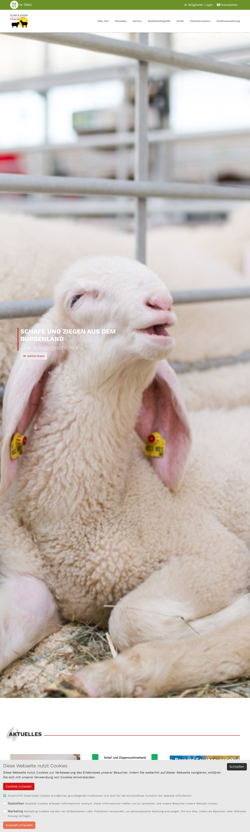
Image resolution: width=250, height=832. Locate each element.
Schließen (236, 766)
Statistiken (16, 803)
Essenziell (15, 795)
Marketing (15, 811)
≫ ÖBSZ (21, 5)
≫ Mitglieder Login (198, 5)
